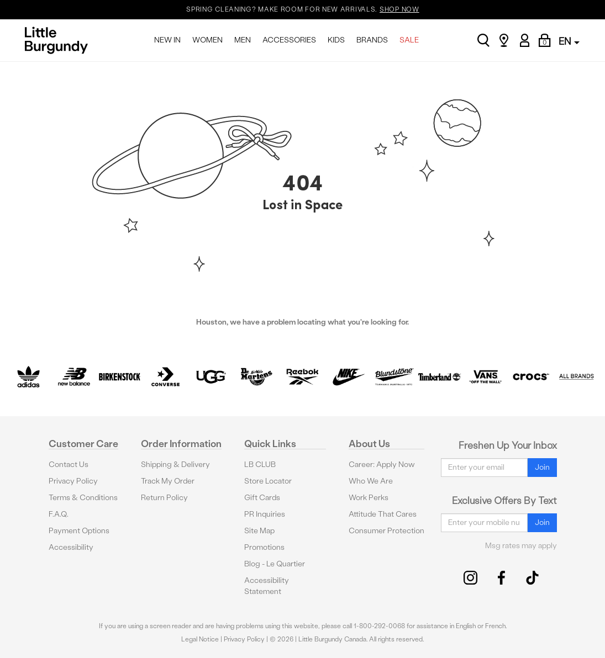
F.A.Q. (59, 514)
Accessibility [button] (71, 547)
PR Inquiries (264, 514)
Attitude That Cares (383, 514)
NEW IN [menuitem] (167, 40)
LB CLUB (260, 464)
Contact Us (68, 464)
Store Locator (268, 481)
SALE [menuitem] (409, 40)
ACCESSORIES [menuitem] (289, 40)
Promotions (264, 547)
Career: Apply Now (382, 464)
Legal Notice (200, 639)
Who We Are (371, 481)
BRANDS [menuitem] (372, 40)
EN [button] (569, 41)
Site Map (259, 530)
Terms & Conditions (83, 497)
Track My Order (167, 481)
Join (542, 467)
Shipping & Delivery (175, 464)
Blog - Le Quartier (274, 564)
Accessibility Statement (266, 586)
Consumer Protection (386, 530)
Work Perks (368, 497)
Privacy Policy (73, 481)
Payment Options (79, 530)
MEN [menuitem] (242, 40)
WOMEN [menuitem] (207, 40)
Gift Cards (262, 497)
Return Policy (164, 497)
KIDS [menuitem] (336, 40)
